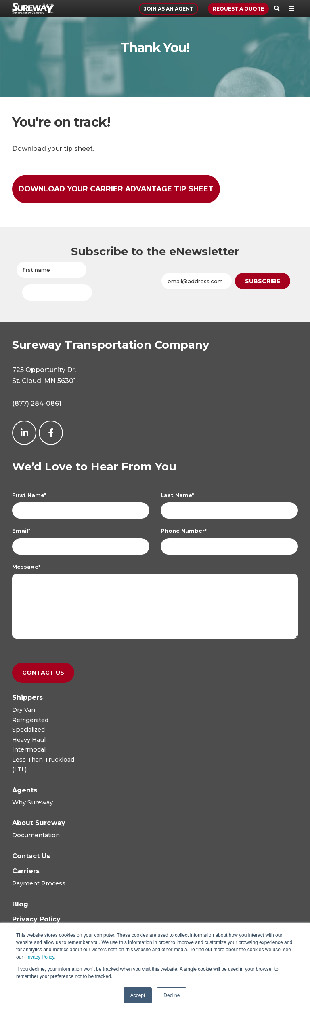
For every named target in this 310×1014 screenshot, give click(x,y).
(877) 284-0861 (36, 403)
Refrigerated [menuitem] (30, 720)
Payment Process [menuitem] (38, 883)
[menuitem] (27, 697)
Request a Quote (238, 9)
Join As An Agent (168, 9)
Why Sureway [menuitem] (32, 802)
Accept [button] (137, 995)
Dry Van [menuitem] (23, 709)
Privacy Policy (39, 957)
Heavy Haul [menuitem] (29, 739)
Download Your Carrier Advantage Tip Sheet (116, 188)
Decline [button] (171, 995)
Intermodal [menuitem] (29, 749)
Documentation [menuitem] (36, 835)
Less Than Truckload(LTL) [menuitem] (43, 764)
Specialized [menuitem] (28, 729)
